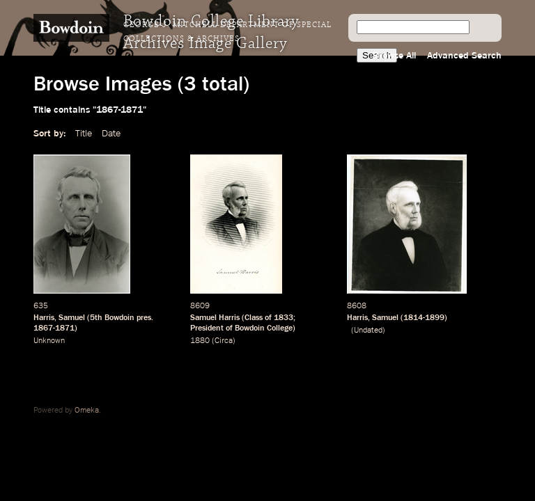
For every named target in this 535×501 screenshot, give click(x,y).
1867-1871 (54, 328)
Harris (43, 318)
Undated (368, 330)
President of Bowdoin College (241, 328)
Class (254, 318)
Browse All (394, 56)
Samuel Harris (215, 318)
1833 (283, 318)
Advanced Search (464, 56)
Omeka (87, 410)
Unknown (49, 341)
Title (83, 133)
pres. (145, 318)
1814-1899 (423, 318)
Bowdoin (119, 318)
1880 (200, 341)
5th (96, 318)
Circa (224, 341)
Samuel (72, 318)
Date (111, 133)
